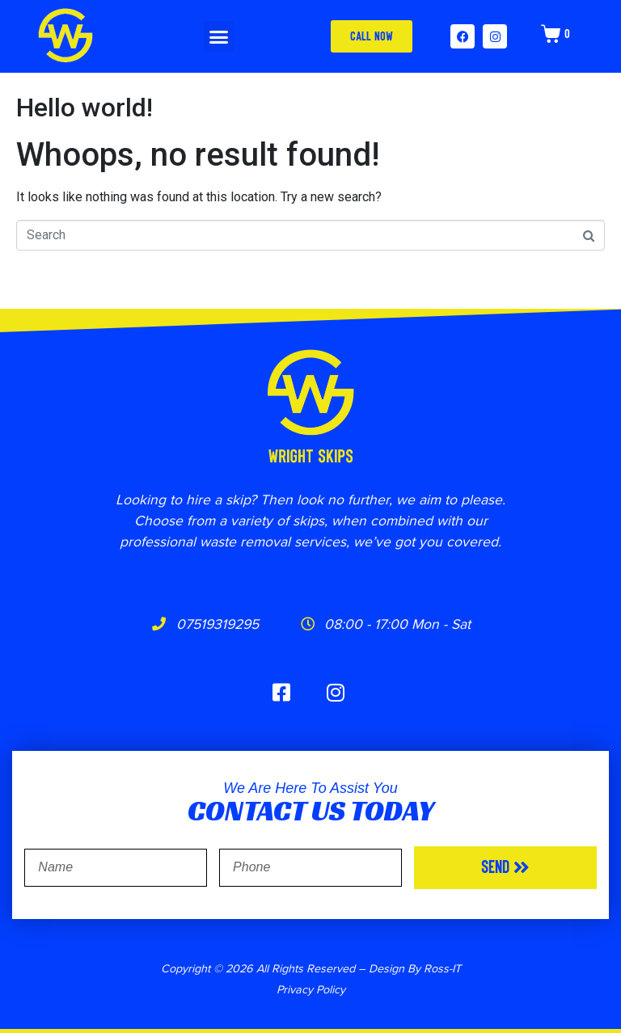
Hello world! (84, 107)
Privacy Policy (311, 988)
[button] (219, 36)
